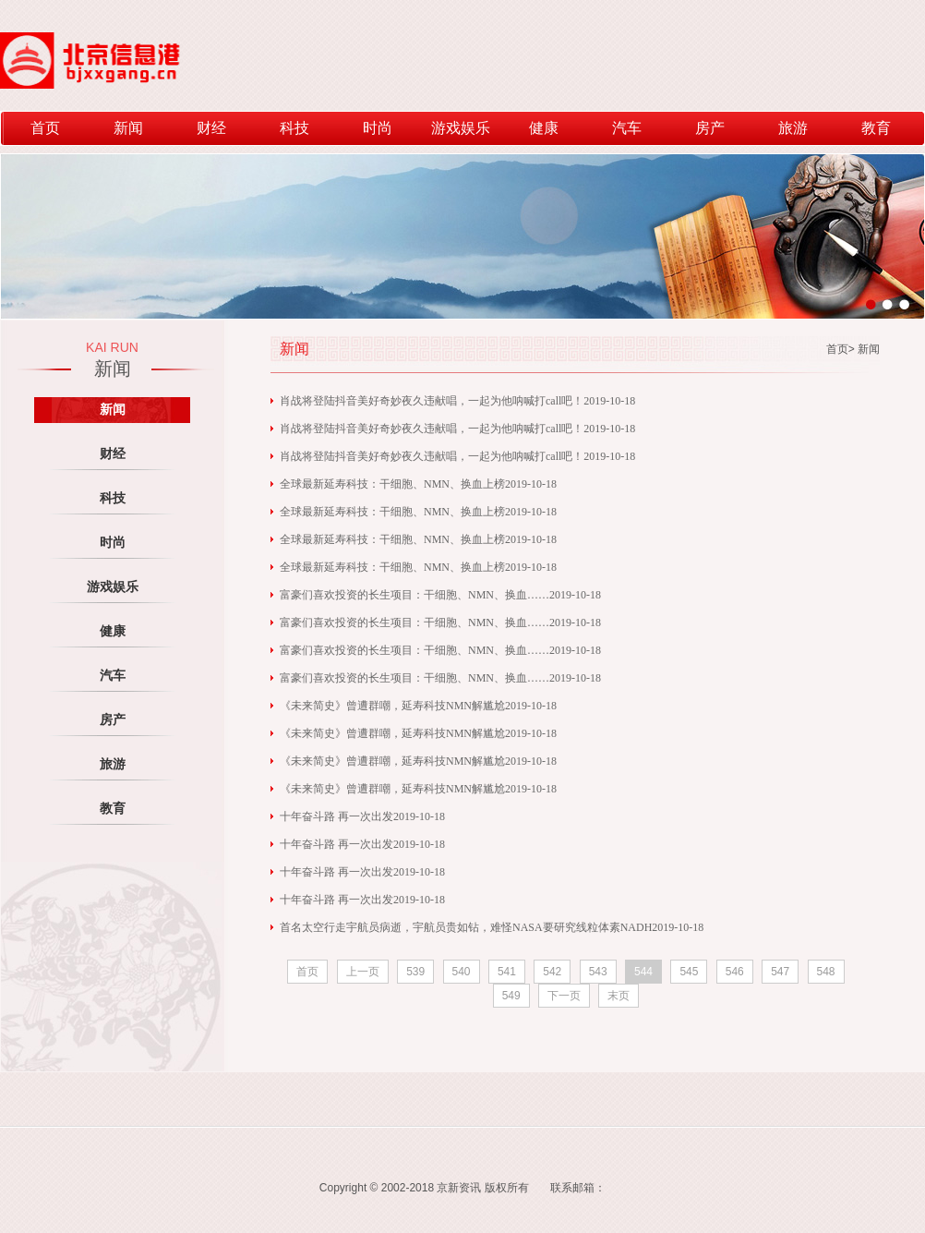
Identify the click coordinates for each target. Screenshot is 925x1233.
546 (735, 971)
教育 (876, 128)
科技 (294, 128)
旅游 (793, 128)
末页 (618, 995)
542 (552, 971)
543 (598, 971)
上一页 (362, 971)
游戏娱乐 (460, 128)
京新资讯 (459, 1187)
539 (415, 971)
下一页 (564, 995)
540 (461, 971)
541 (507, 971)
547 (780, 971)
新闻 (128, 128)
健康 (544, 128)
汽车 (627, 128)
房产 (710, 128)
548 (826, 971)
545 (688, 971)
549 (511, 995)
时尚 (377, 128)
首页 (45, 128)
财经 (211, 128)
